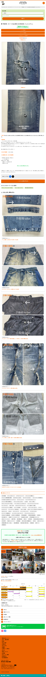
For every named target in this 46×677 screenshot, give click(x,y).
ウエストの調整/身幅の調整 (7, 497)
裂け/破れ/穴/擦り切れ (29, 187)
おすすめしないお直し (17, 497)
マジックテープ (16, 511)
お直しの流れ (4, 642)
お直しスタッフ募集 (5, 654)
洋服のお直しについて (5, 638)
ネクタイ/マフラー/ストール (20, 505)
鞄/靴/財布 (4, 524)
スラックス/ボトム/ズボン (18, 501)
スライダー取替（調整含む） (7, 501)
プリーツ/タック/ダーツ (33, 507)
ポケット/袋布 (23, 509)
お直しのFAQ (4, 645)
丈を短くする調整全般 (6, 515)
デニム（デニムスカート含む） (7, 187)
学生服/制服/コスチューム (34, 517)
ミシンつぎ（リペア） (19, 187)
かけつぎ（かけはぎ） (27, 497)
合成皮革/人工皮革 (25, 517)
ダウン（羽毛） (32, 501)
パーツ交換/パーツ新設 (31, 505)
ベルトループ (4, 509)
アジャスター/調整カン (30, 495)
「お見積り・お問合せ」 (15, 540)
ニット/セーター (5, 505)
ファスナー (25, 507)
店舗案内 (3, 647)
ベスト (40, 507)
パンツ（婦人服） (18, 507)
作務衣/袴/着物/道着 (32, 515)
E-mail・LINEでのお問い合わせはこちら (8, 668)
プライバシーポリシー (7, 621)
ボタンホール (4, 511)
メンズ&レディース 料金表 (23, 35)
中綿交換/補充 (24, 515)
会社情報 (5, 614)
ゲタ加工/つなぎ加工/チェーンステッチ (8, 499)
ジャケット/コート (21, 499)
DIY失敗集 (4, 495)
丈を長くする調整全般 (16, 515)
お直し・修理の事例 (5, 639)
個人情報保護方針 (5, 657)
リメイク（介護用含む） (6, 513)
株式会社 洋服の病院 (23, 3)
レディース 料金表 (23, 32)
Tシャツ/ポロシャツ (11, 495)
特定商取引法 (6, 619)
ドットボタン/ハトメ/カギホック (20, 503)
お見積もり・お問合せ (5, 648)
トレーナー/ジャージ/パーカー (33, 503)
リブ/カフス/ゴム (33, 511)
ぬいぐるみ (12, 505)
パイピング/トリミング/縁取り (7, 507)
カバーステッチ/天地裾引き (37, 497)
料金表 (3, 641)
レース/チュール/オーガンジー (18, 513)
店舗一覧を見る (42, 574)
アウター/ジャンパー (20, 495)
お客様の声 (4, 644)
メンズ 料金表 (23, 30)
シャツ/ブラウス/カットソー (31, 499)
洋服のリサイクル (7, 612)
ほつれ (10, 511)
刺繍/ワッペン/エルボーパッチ (14, 517)
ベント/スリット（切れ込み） (14, 509)
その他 (26, 501)
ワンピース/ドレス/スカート (30, 513)
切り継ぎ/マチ (4, 517)
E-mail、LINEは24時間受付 (6, 580)
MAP (15, 665)
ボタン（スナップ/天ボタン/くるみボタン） (35, 509)
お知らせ (5, 609)
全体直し (39, 515)
